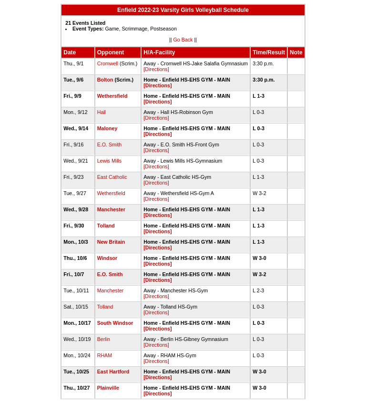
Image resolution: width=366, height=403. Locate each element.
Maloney (107, 128)
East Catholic (112, 177)
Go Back (183, 39)
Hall (101, 112)
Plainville (108, 388)
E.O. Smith (109, 144)
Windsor (107, 258)
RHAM (104, 355)
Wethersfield (112, 96)
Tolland (106, 225)
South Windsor (115, 323)
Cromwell (107, 63)
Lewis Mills (109, 161)
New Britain (111, 242)
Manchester (111, 209)
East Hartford (113, 371)
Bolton (105, 80)
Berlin (103, 339)
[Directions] (156, 69)
